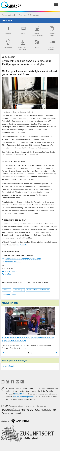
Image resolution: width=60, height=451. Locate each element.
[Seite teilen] (22, 381)
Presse (37, 410)
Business (6, 290)
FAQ (23, 410)
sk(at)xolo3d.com (10, 271)
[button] (2, 381)
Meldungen (34, 15)
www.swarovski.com (11, 261)
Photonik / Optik (9, 294)
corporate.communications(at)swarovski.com (21, 259)
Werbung (5, 413)
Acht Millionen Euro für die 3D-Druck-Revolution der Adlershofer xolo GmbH (28, 339)
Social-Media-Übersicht (11, 410)
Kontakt (30, 410)
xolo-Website (21, 245)
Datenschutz (41, 406)
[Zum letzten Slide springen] (3, 353)
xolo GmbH (9, 366)
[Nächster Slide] (56, 353)
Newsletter (46, 410)
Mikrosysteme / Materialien (38, 290)
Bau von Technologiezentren (23, 397)
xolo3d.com (8, 274)
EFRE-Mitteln (19, 394)
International (16, 413)
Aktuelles (23, 15)
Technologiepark (9, 15)
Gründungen (19, 290)
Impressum (30, 406)
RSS (54, 410)
